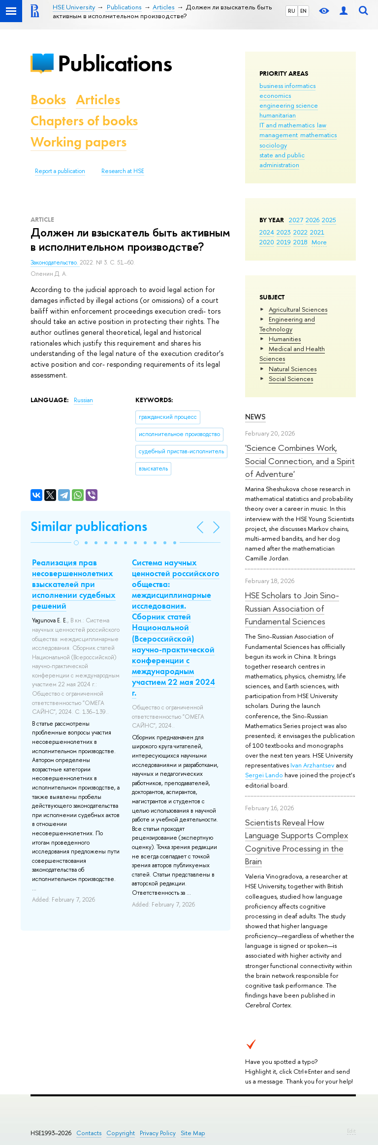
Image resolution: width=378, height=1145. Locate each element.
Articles (98, 99)
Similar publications (89, 526)
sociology (273, 145)
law (321, 124)
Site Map (193, 1133)
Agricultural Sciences (298, 309)
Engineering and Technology (287, 324)
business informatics (287, 85)
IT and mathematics (287, 124)
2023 (284, 232)
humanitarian (277, 115)
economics (275, 95)
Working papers (78, 141)
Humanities (285, 338)
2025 (329, 219)
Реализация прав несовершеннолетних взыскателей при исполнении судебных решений (74, 584)
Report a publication (60, 171)
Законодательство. (55, 262)
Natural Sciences (292, 368)
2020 (266, 241)
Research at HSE (122, 171)
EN (303, 10)
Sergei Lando (264, 774)
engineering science (288, 105)
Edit (351, 1130)
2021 (317, 232)
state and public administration (282, 159)
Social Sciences (291, 378)
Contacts (88, 1133)
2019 (284, 241)
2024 (266, 232)
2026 (312, 219)
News (255, 416)
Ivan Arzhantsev (312, 765)
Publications (115, 63)
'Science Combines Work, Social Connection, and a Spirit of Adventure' (300, 460)
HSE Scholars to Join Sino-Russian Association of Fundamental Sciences (292, 608)
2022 (300, 232)
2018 (300, 241)
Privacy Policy (158, 1133)
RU (291, 10)
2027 (296, 219)
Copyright (120, 1133)
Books (48, 99)
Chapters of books (84, 120)
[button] (76, 543)
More (319, 241)
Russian (83, 400)
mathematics (318, 134)
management (278, 134)
